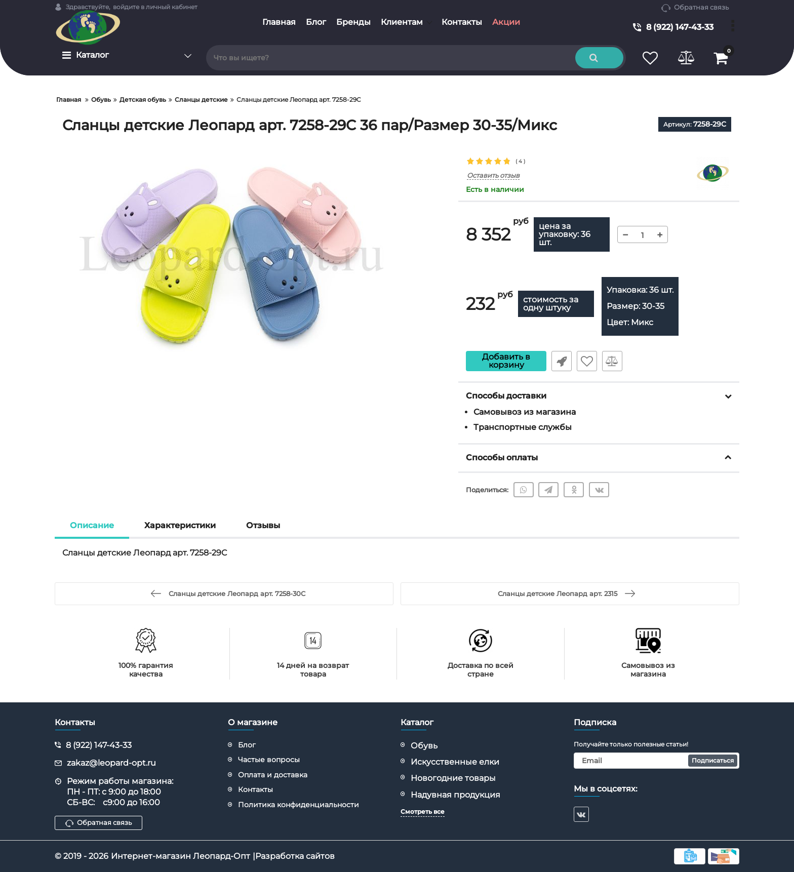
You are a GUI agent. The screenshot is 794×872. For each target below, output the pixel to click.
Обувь (424, 745)
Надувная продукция (455, 795)
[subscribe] (657, 760)
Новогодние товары (453, 778)
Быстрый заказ (561, 361)
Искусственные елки (455, 762)
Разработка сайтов (295, 856)
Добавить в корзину (506, 361)
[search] (416, 57)
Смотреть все (423, 811)
